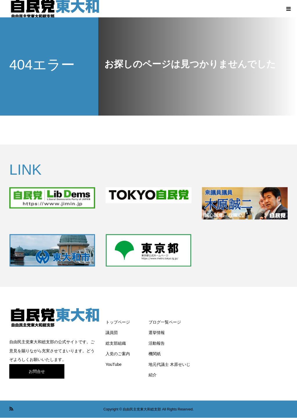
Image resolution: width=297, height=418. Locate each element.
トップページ (118, 322)
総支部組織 (116, 343)
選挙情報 (156, 332)
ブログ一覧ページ (164, 322)
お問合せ (37, 371)
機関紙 (154, 353)
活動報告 (156, 343)
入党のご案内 (118, 353)
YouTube (114, 364)
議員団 (112, 332)
